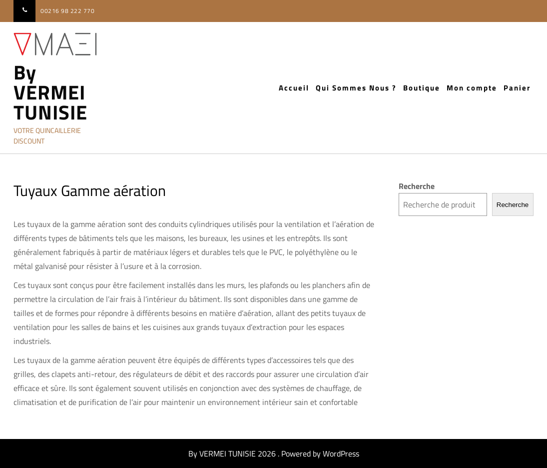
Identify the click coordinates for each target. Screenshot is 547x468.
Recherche (417, 186)
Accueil (294, 88)
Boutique (421, 88)
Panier (517, 88)
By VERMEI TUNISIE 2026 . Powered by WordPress (273, 454)
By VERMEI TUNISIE (50, 92)
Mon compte (472, 88)
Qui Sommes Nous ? (356, 88)
